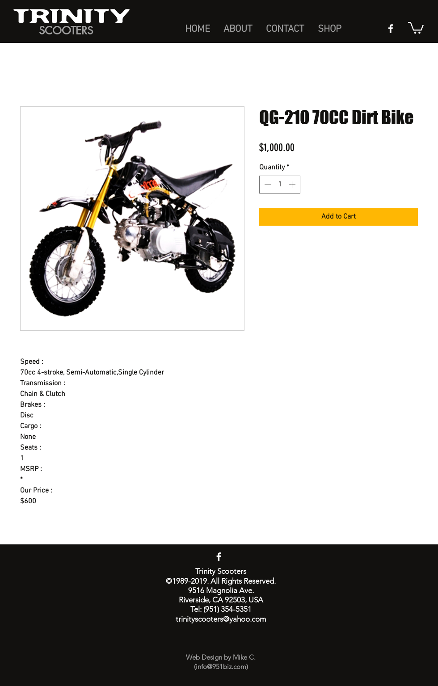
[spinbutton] (279, 184)
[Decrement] (267, 184)
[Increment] (292, 184)
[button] (416, 27)
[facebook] (390, 28)
